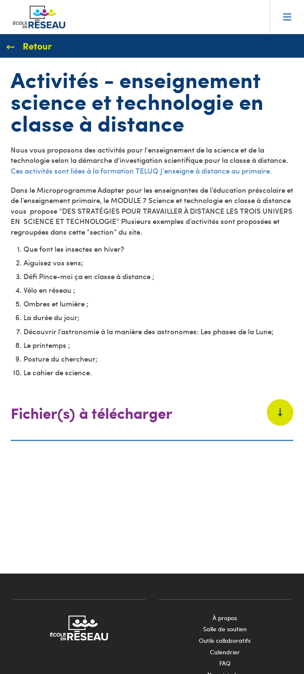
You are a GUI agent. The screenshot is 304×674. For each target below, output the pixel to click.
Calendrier (225, 652)
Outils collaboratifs (225, 640)
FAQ (224, 663)
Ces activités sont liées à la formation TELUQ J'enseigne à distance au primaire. (141, 170)
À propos (225, 618)
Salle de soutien (225, 629)
